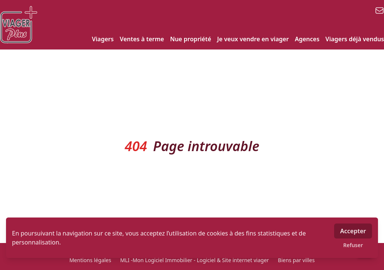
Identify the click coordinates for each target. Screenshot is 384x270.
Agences (307, 39)
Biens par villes (296, 260)
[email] (379, 10)
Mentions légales (90, 260)
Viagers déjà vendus (355, 39)
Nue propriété (190, 39)
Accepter (353, 231)
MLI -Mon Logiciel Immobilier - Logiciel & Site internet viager (194, 260)
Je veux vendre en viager (253, 39)
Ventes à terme (142, 39)
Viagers (103, 39)
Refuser (353, 245)
